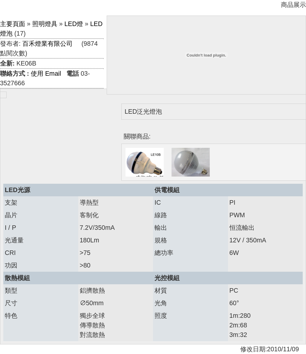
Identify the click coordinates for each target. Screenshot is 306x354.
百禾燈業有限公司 (47, 43)
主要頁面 (12, 24)
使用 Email (46, 73)
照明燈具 (44, 24)
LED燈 (73, 24)
